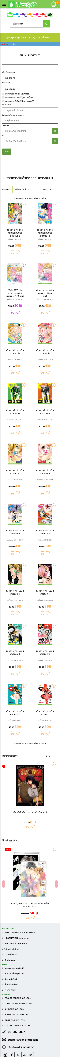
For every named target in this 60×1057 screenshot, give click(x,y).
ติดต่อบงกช (9, 960)
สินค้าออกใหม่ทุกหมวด (13, 973)
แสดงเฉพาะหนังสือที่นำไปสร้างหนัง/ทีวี (19, 273)
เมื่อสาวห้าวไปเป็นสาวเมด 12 (15, 584)
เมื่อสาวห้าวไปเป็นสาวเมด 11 (45, 584)
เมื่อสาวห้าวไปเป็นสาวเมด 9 (45, 644)
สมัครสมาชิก (24, 37)
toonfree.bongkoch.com (17, 998)
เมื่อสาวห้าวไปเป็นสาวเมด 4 (15, 824)
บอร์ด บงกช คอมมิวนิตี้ (14, 968)
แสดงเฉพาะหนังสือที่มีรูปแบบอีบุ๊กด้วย (19, 269)
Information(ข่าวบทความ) (16, 938)
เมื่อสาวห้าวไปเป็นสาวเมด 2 (15, 884)
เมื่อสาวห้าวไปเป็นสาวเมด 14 (15, 524)
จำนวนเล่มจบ (7, 277)
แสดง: (45, 361)
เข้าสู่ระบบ (12, 37)
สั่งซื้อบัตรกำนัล (11, 984)
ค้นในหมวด (6, 254)
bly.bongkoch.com (14, 1009)
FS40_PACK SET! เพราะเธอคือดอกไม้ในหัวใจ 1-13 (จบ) (30, 211)
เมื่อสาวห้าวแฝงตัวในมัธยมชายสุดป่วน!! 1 (45, 405)
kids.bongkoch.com (14, 1020)
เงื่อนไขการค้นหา (8, 244)
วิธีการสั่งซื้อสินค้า (12, 949)
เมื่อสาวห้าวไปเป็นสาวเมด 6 (15, 764)
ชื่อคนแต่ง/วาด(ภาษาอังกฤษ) (13, 287)
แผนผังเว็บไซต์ (10, 954)
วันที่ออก (5, 297)
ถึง (3, 307)
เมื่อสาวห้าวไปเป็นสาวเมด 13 (45, 524)
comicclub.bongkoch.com (18, 1003)
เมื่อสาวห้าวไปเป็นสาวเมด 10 (15, 644)
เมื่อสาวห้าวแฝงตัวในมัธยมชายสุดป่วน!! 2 (15, 405)
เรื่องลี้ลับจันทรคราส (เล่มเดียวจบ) (30, 118)
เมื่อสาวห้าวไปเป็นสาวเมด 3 (45, 824)
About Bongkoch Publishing (19, 932)
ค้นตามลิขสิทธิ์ (10, 979)
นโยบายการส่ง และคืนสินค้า (16, 943)
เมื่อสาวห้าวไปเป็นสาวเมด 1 (45, 884)
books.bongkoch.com (16, 1014)
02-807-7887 (16, 1032)
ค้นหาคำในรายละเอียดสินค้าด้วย (17, 266)
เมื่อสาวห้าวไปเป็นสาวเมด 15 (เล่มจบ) (45, 465)
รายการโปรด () (42, 37)
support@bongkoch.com (23, 1040)
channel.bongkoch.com (17, 1025)
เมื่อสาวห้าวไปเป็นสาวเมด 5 (45, 764)
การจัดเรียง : (7, 361)
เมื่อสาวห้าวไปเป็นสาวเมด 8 (15, 704)
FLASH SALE (10, 990)
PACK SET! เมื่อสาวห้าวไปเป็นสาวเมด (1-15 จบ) (15, 465)
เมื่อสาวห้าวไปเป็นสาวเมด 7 (45, 704)
